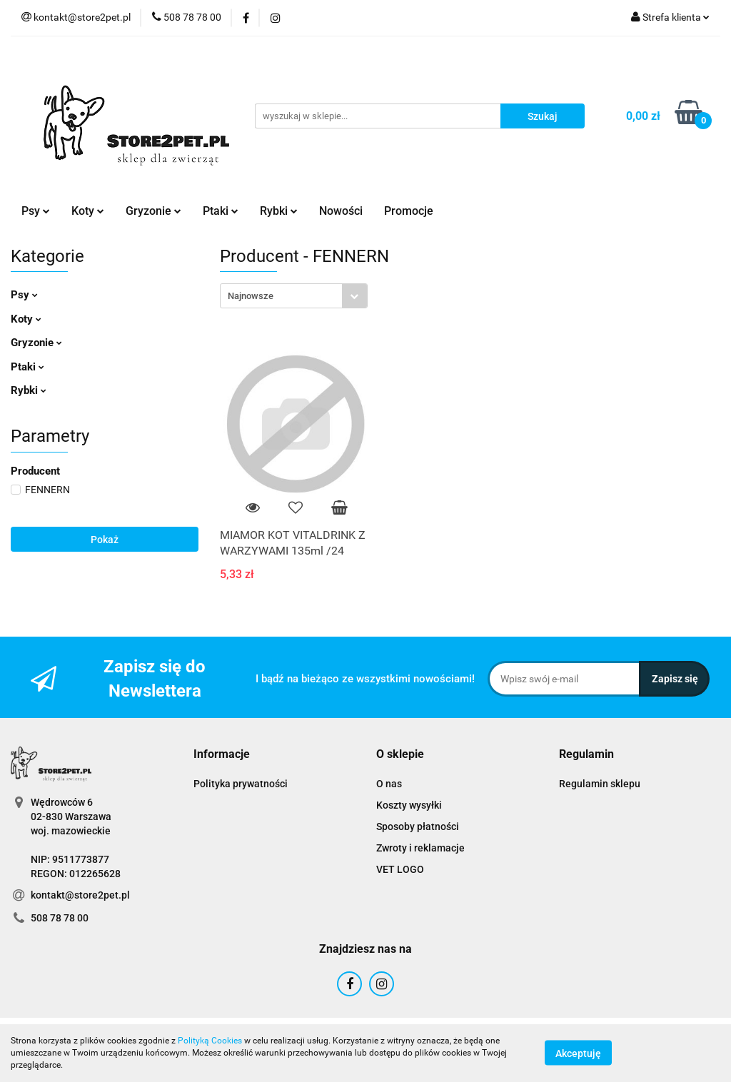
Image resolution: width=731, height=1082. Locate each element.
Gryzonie (153, 211)
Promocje (408, 211)
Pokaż (105, 539)
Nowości (341, 211)
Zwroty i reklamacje (420, 848)
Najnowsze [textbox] (250, 295)
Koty (87, 211)
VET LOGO (400, 869)
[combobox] (294, 295)
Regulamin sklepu (599, 783)
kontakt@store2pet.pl (80, 895)
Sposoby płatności (417, 826)
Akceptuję (578, 1053)
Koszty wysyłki (409, 805)
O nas (389, 783)
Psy (35, 211)
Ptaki (220, 211)
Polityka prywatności (240, 783)
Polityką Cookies (210, 1041)
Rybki (279, 211)
